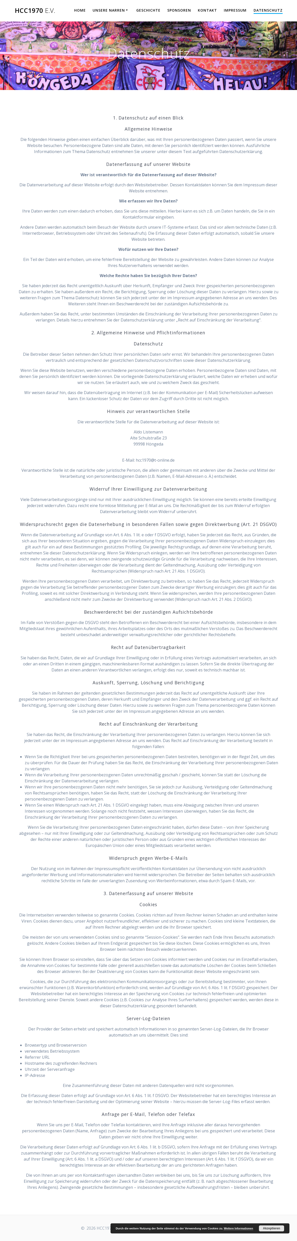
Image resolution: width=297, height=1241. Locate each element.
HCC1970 (35, 10)
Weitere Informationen (238, 1228)
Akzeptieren (271, 1228)
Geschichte (148, 10)
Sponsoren (179, 10)
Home (80, 10)
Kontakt (207, 10)
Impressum (235, 10)
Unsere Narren (109, 10)
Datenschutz (268, 10)
